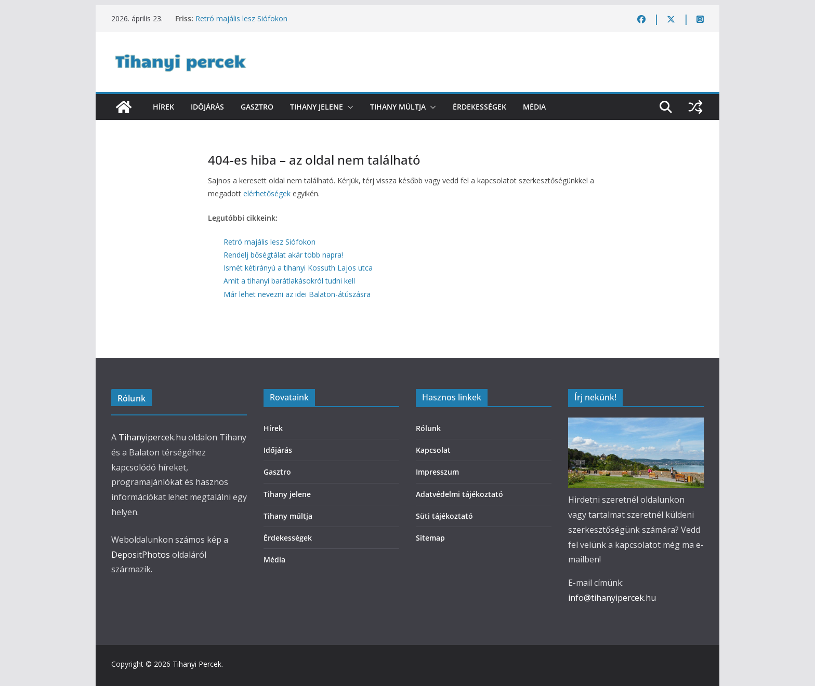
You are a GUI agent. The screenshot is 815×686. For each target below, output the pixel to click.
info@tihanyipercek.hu (612, 597)
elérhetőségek (267, 193)
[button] (348, 107)
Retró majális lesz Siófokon (241, 18)
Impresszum (437, 472)
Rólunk (428, 428)
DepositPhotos (140, 554)
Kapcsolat (433, 450)
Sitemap (430, 538)
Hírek (163, 107)
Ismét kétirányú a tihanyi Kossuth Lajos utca (298, 268)
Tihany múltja (398, 107)
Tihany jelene (316, 107)
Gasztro (257, 107)
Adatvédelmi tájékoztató (459, 494)
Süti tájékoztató (444, 516)
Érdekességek (479, 107)
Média (534, 107)
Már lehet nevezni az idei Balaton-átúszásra (297, 294)
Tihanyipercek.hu (152, 437)
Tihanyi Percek (197, 664)
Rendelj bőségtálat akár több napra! (283, 255)
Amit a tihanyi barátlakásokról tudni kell (289, 281)
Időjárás (207, 107)
